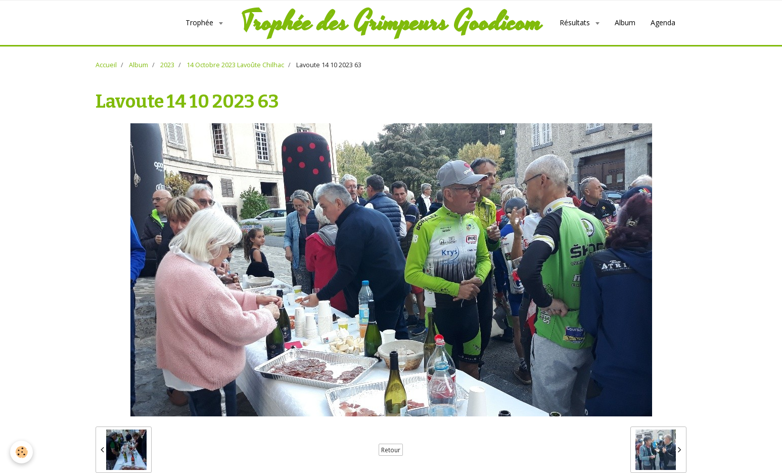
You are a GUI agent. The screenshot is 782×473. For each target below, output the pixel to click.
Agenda (663, 22)
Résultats (576, 22)
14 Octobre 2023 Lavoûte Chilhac (235, 65)
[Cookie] (21, 452)
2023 (167, 65)
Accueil (106, 65)
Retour (390, 450)
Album (625, 22)
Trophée (200, 22)
